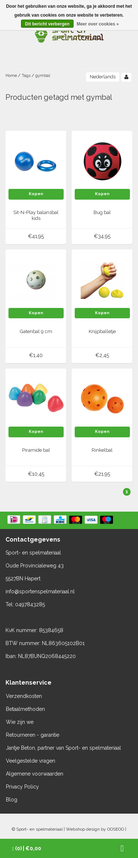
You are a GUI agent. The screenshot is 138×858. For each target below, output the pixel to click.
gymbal (42, 75)
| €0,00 (26, 848)
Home (11, 75)
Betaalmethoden (25, 709)
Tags (26, 75)
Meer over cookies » (98, 24)
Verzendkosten (24, 696)
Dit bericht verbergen (47, 24)
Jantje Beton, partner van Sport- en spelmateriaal (63, 748)
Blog (11, 800)
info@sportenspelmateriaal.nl (40, 591)
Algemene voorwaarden (34, 774)
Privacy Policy (22, 787)
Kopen (36, 193)
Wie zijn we (19, 722)
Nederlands (103, 76)
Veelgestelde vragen (30, 761)
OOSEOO (115, 829)
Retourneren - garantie (32, 735)
